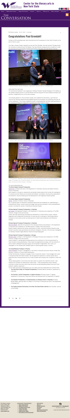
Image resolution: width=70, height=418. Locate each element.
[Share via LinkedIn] (16, 298)
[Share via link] (19, 298)
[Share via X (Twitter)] (12, 298)
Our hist (38, 407)
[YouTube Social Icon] (68, 9)
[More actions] (60, 32)
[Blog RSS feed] (67, 14)
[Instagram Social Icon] (64, 9)
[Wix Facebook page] (59, 9)
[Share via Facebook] (9, 298)
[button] (38, 11)
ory (41, 407)
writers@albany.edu (5, 411)
